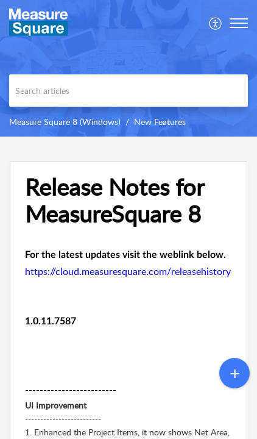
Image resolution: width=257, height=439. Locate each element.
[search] (128, 90)
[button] (216, 23)
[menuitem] (216, 23)
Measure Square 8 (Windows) (65, 121)
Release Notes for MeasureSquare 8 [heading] (114, 200)
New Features (160, 121)
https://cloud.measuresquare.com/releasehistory (128, 271)
